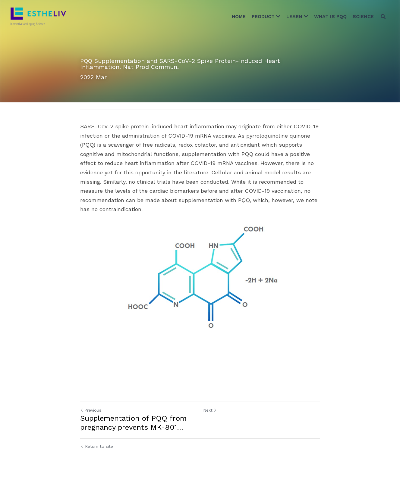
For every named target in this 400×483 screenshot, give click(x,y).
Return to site (96, 446)
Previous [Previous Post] (90, 410)
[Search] (383, 16)
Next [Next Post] (210, 410)
